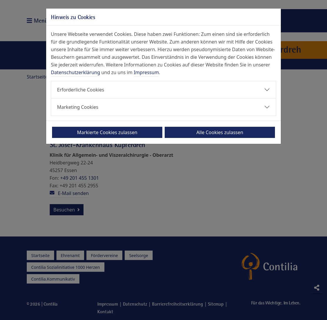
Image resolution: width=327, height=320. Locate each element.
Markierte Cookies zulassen (107, 132)
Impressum (146, 72)
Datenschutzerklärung (75, 72)
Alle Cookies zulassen (219, 132)
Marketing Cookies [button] (77, 107)
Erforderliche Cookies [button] (80, 89)
